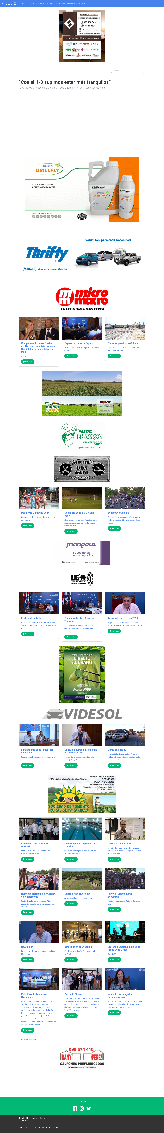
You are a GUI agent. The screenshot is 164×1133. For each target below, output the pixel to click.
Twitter (82, 3)
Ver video (27, 362)
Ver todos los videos (28, 1039)
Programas (30, 3)
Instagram (72, 3)
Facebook (60, 3)
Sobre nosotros (42, 3)
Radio (52, 3)
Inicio (22, 3)
